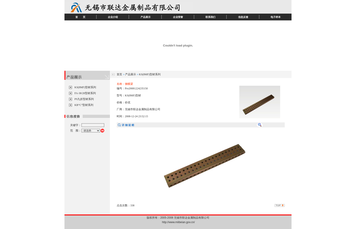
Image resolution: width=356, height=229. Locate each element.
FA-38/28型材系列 (85, 93)
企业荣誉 (178, 17)
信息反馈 (243, 17)
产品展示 (146, 17)
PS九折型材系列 (84, 99)
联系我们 (210, 17)
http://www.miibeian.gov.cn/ (178, 222)
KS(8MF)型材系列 (85, 87)
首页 (119, 74)
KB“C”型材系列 (83, 105)
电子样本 (276, 17)
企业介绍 (113, 17)
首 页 (80, 17)
